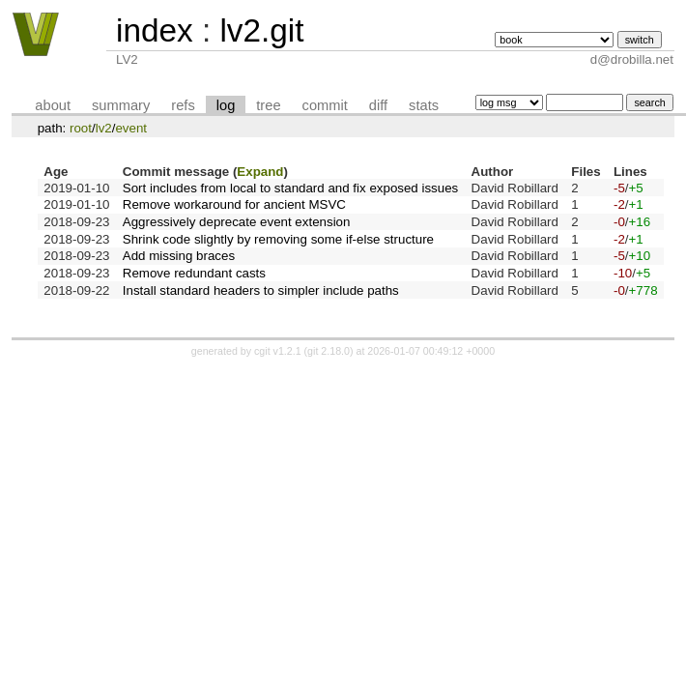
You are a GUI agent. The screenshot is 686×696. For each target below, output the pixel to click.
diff (378, 105)
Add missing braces (179, 255)
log (226, 105)
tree (268, 105)
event (131, 128)
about (53, 105)
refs (182, 105)
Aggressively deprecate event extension (237, 222)
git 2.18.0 (328, 351)
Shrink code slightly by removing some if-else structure (278, 239)
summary (121, 105)
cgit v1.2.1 (277, 351)
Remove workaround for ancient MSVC (234, 204)
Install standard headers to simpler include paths (261, 290)
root (81, 128)
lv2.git (261, 30)
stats (424, 105)
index (154, 30)
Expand (260, 171)
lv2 (104, 128)
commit (325, 105)
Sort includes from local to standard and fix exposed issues (290, 188)
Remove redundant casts (194, 273)
